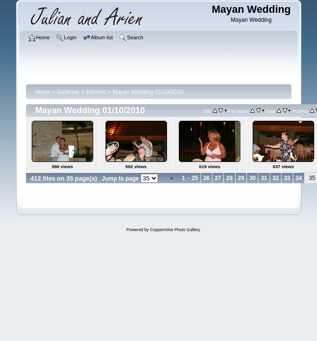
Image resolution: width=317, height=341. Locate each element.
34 (299, 178)
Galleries (68, 92)
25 (195, 178)
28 (229, 178)
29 (241, 178)
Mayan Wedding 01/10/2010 (148, 92)
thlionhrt (96, 92)
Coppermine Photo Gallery (175, 229)
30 (252, 178)
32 (276, 178)
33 (287, 178)
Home (43, 92)
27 (218, 178)
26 (206, 178)
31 (264, 178)
